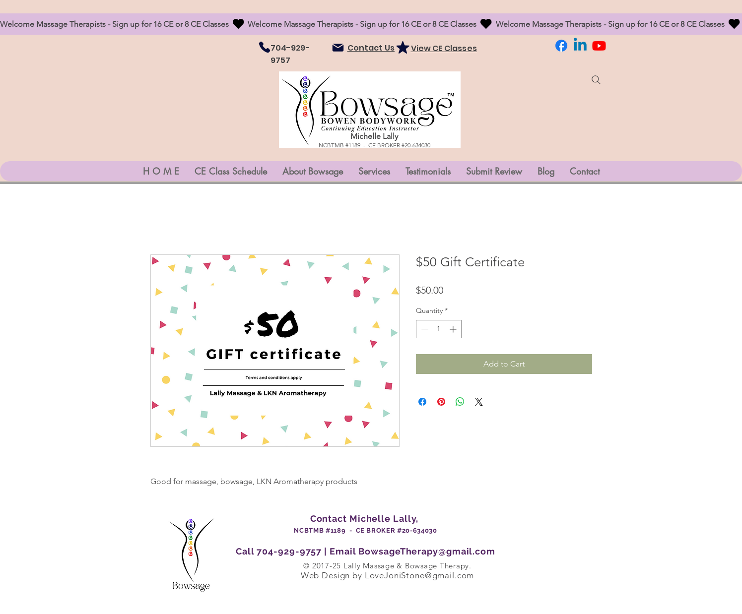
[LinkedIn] (580, 46)
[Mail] (338, 47)
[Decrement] (423, 329)
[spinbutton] (439, 329)
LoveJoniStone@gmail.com (419, 575)
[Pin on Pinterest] (441, 402)
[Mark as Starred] (403, 47)
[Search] (596, 79)
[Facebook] (561, 46)
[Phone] (264, 47)
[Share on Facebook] (422, 402)
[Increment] (454, 329)
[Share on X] (479, 402)
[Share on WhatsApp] (460, 402)
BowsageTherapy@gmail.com (426, 551)
